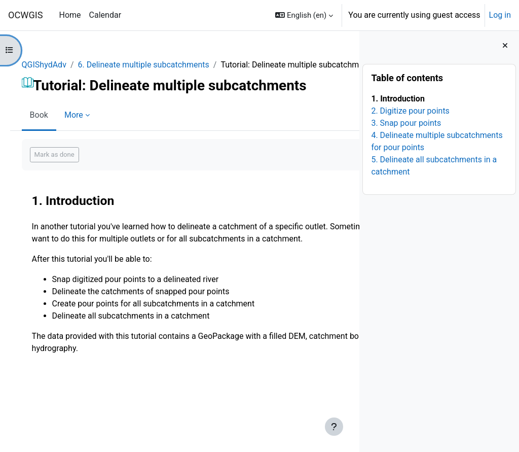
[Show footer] (334, 427)
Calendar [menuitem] (105, 15)
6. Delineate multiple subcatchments (158, 64)
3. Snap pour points (406, 123)
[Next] (348, 210)
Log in (500, 15)
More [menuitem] (88, 127)
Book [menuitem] (53, 127)
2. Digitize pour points (410, 111)
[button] (304, 15)
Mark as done (69, 166)
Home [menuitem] (70, 15)
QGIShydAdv (58, 64)
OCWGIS (25, 15)
